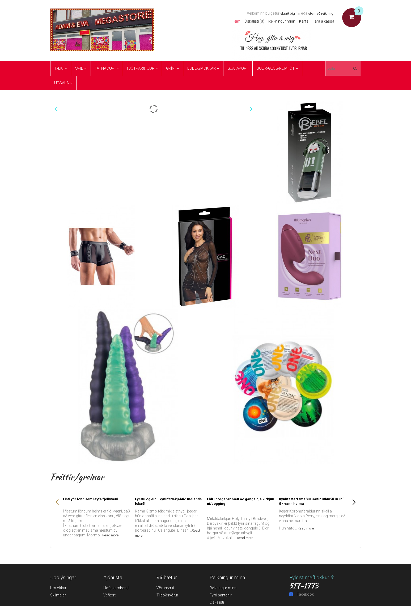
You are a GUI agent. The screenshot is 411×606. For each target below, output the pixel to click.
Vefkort (109, 595)
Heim (236, 21)
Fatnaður (105, 68)
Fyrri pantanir (221, 595)
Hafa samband (116, 588)
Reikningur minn (281, 21)
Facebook (301, 594)
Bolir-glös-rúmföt (276, 68)
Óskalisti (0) (254, 21)
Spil (79, 68)
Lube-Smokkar (201, 68)
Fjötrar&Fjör (140, 68)
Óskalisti (217, 602)
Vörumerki (165, 588)
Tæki (58, 68)
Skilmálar (58, 595)
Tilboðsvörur (167, 595)
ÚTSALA (61, 82)
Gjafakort (237, 68)
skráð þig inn (290, 13)
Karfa (303, 21)
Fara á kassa (323, 21)
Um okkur (58, 588)
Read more (110, 535)
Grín (171, 68)
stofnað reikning (320, 13)
